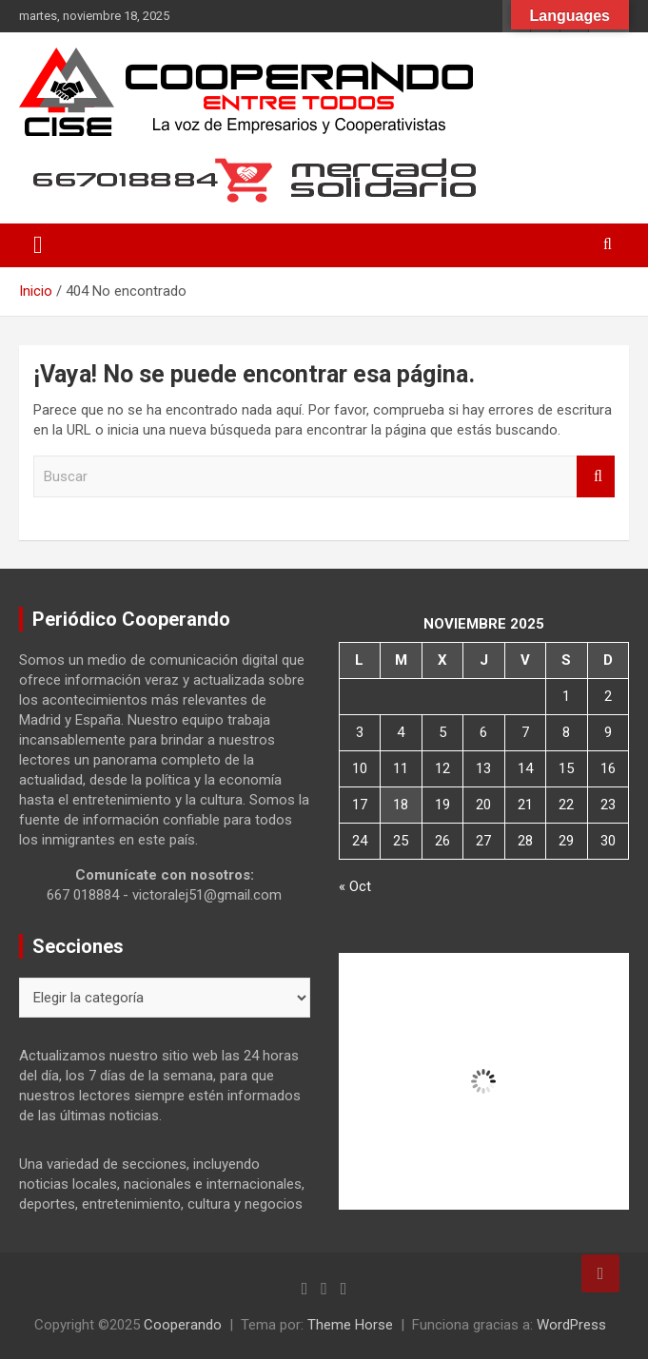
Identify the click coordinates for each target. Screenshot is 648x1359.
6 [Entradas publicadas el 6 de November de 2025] (483, 732)
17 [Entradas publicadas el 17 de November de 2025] (359, 804)
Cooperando (183, 1324)
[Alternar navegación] (38, 245)
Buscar (596, 477)
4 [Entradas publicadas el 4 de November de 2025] (400, 732)
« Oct (355, 886)
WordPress (571, 1324)
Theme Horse (350, 1324)
